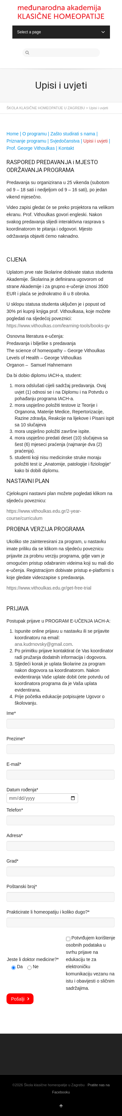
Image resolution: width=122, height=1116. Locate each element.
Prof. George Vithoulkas (31, 148)
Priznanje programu (26, 141)
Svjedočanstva (65, 141)
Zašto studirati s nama (72, 133)
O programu (34, 133)
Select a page (61, 32)
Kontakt (66, 148)
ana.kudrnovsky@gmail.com (43, 644)
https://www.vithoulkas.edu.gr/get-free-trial (49, 588)
